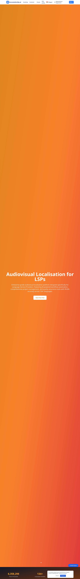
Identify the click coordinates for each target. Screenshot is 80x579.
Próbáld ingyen (73, 565)
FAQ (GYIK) (43, 2)
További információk (63, 573)
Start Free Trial (40, 298)
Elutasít (57, 575)
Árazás (38, 2)
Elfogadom (63, 575)
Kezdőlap (25, 2)
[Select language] (49, 2)
